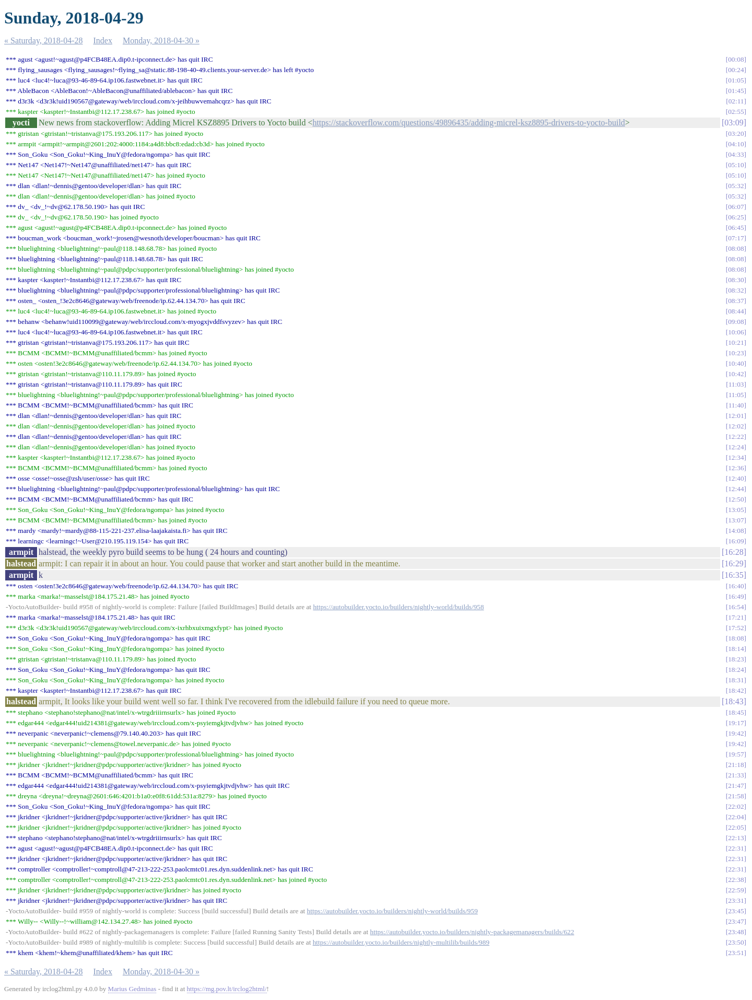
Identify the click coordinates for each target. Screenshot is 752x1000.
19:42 (736, 733)
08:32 (736, 290)
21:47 (736, 785)
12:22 (736, 436)
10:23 (736, 353)
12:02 (736, 426)
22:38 (736, 879)
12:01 (736, 416)
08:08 (736, 248)
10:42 (736, 374)
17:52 (736, 628)
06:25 (736, 217)
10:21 (736, 342)
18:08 (736, 638)
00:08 (736, 59)
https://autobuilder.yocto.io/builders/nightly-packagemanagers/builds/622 (472, 932)
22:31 (736, 848)
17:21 (736, 617)
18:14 (736, 649)
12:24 (736, 447)
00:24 (736, 70)
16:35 (733, 575)
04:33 (736, 154)
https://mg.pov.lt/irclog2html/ (227, 989)
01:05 (736, 80)
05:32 (736, 186)
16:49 (736, 596)
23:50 (736, 942)
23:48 (736, 932)
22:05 (736, 827)
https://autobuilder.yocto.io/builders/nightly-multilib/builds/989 (401, 942)
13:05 (736, 510)
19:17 (736, 723)
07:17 (736, 238)
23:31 (736, 900)
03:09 (733, 122)
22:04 (736, 817)
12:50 (736, 499)
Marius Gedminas (132, 989)
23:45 (736, 911)
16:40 (736, 586)
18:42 (736, 690)
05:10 (736, 165)
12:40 (736, 478)
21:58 (736, 796)
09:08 (736, 321)
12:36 (736, 468)
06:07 (736, 207)
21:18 (736, 765)
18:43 (733, 701)
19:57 (736, 754)
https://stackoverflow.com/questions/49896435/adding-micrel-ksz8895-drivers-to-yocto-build (468, 122)
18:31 (736, 680)
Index (102, 40)
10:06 (736, 332)
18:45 (736, 712)
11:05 (736, 395)
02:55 (736, 111)
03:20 (736, 133)
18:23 (736, 659)
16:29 (733, 563)
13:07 (736, 520)
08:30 (736, 280)
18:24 (736, 669)
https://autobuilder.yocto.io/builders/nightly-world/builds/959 (392, 911)
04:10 (736, 144)
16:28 (733, 552)
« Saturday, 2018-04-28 (43, 40)
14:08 (736, 530)
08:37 (736, 301)
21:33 (736, 775)
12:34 (736, 457)
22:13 (736, 838)
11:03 (736, 384)
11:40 (736, 405)
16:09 (736, 541)
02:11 (736, 101)
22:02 (736, 806)
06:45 (736, 227)
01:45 (736, 91)
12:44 (736, 489)
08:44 (736, 311)
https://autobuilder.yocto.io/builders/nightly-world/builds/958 (398, 607)
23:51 (736, 953)
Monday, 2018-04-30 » (161, 40)
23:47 (736, 921)
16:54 (736, 607)
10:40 (736, 363)
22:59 (736, 890)
